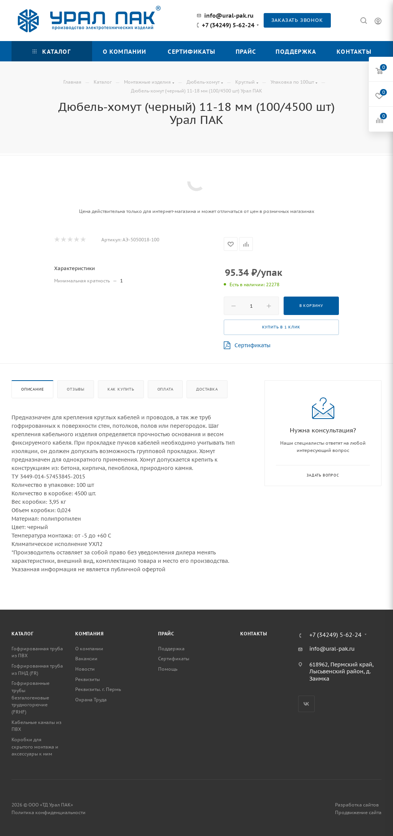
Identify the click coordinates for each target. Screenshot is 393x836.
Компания (89, 633)
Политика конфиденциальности (49, 812)
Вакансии (86, 658)
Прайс (166, 633)
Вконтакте (306, 704)
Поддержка (171, 648)
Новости (85, 669)
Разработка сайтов (357, 805)
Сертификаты (247, 345)
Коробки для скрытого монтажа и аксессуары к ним (35, 747)
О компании (89, 648)
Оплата (165, 389)
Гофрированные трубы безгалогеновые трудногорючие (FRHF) (31, 697)
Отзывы (75, 389)
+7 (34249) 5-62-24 (228, 25)
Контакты (253, 633)
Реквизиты (87, 679)
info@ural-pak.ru (229, 15)
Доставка (207, 389)
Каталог (23, 633)
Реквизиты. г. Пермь (98, 689)
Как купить (120, 389)
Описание (32, 389)
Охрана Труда (91, 699)
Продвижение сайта (358, 812)
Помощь (167, 669)
